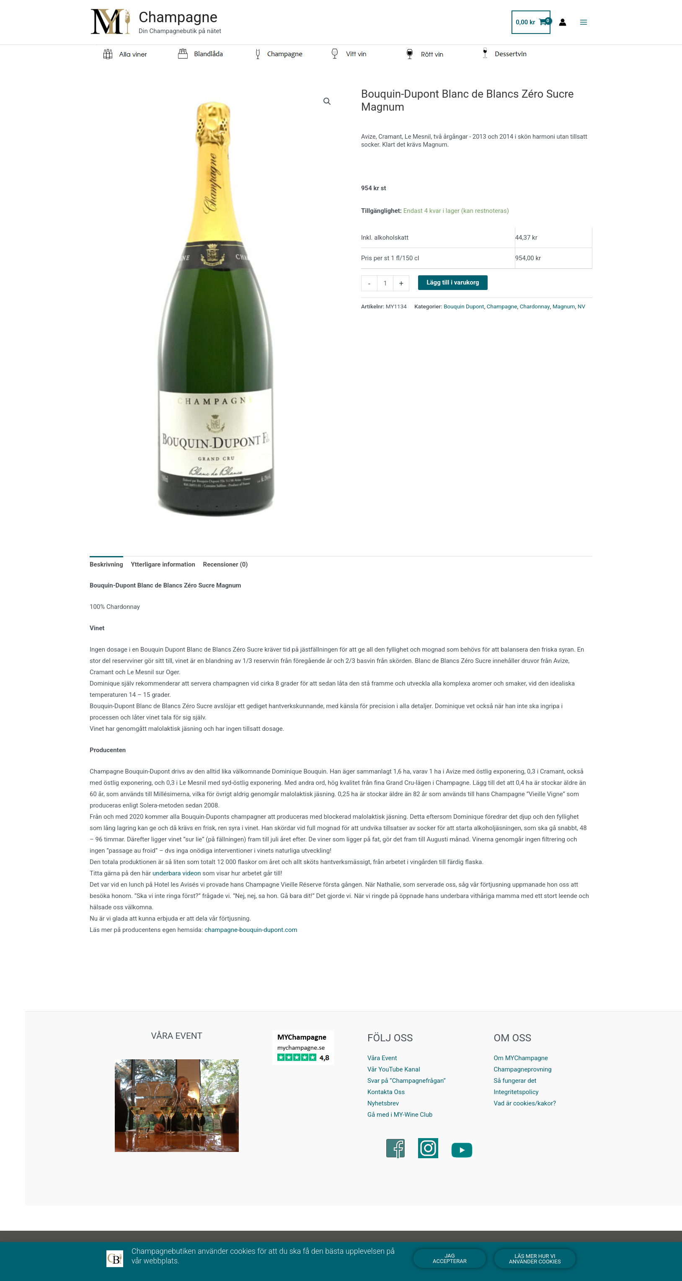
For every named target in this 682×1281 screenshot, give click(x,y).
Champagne (178, 17)
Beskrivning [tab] (106, 564)
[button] (327, 101)
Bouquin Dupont (464, 306)
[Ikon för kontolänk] (562, 22)
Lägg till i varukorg (452, 282)
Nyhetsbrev (383, 1103)
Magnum (564, 306)
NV (581, 306)
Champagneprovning (523, 1069)
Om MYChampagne (521, 1058)
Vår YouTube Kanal (393, 1069)
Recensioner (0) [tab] (225, 564)
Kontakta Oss (386, 1092)
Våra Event (382, 1058)
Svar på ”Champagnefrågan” (406, 1080)
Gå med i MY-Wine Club (399, 1114)
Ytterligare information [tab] (163, 564)
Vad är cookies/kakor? (525, 1103)
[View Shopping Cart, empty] (531, 22)
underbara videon (176, 873)
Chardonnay (535, 306)
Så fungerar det (515, 1080)
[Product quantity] (385, 283)
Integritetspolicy (516, 1092)
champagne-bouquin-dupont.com (250, 930)
